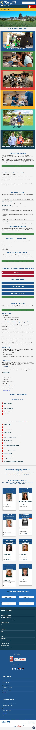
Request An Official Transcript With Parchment (18, 309)
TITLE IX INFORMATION (5, 643)
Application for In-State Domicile (10, 437)
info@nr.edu (19, 726)
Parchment (15, 324)
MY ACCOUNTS (3, 629)
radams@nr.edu (7, 504)
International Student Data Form (10, 450)
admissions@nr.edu (6, 390)
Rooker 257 (25, 533)
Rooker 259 (8, 559)
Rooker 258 (8, 534)
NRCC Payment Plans (5, 209)
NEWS (2, 631)
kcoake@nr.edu (23, 504)
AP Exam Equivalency (7, 432)
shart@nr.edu (6, 529)
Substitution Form (7, 413)
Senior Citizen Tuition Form (9, 458)
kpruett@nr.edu (23, 554)
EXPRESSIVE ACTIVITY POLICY (6, 617)
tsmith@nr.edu (7, 580)
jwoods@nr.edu (23, 579)
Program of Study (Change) (9, 456)
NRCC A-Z (2, 636)
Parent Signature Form (8, 453)
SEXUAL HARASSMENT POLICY (6, 640)
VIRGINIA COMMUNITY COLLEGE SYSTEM (30, 721)
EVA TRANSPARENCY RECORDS (6, 647)
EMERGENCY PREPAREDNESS (6, 615)
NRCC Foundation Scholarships (7, 201)
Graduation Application (8, 448)
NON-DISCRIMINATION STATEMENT (7, 633)
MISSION (2, 626)
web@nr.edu (19, 725)
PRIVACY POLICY (3, 638)
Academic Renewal (7, 424)
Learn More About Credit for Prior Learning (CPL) (18, 261)
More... (4, 715)
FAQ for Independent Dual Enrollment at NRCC (12, 442)
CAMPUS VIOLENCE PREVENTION (6, 610)
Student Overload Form (8, 411)
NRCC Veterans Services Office (7, 212)
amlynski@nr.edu (7, 554)
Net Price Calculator (5, 221)
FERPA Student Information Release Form (11, 445)
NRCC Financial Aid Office (6, 205)
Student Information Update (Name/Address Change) (13, 461)
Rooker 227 (25, 509)
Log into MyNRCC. (6, 372)
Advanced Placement (8, 403)
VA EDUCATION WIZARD (5, 645)
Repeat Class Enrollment (8, 408)
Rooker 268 (8, 585)
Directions (5, 692)
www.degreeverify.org (7, 244)
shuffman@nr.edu (24, 528)
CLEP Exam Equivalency (8, 440)
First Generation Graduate (25, 501)
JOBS (1, 624)
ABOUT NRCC (3, 608)
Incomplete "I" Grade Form (8, 405)
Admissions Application (8, 427)
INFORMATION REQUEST (5, 622)
